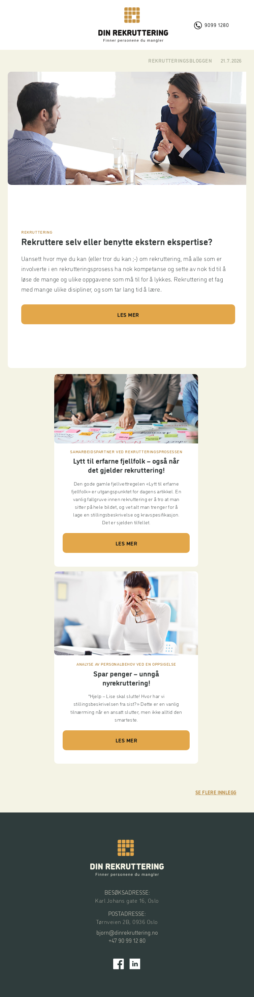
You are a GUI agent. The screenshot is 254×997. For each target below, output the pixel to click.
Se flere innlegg (215, 792)
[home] (133, 24)
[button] (45, 25)
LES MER (128, 314)
